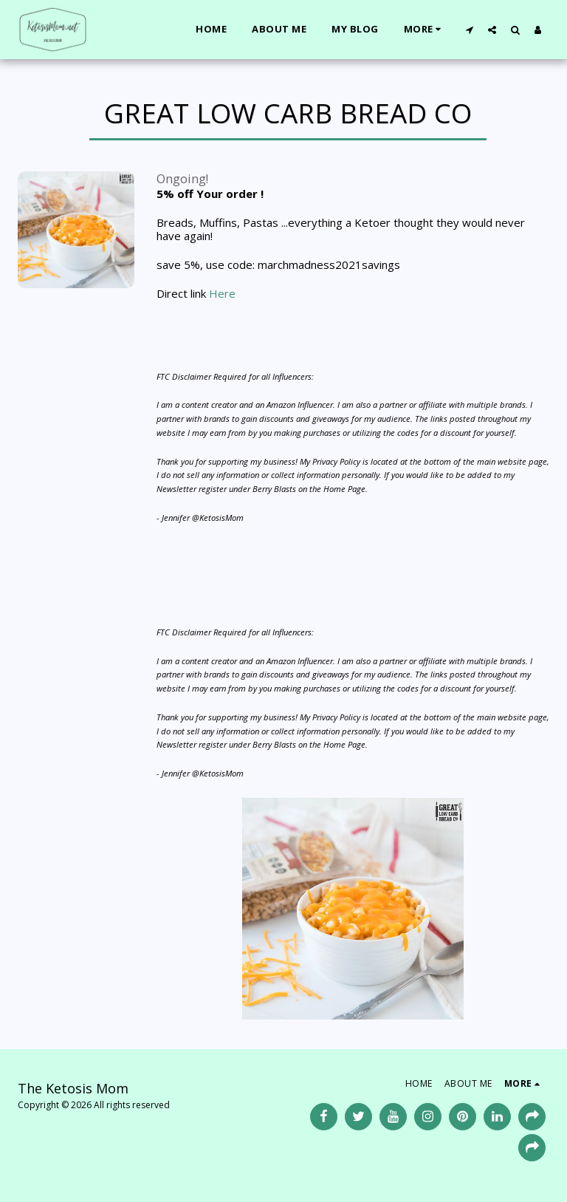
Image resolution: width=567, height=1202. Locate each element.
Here (222, 293)
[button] (469, 29)
